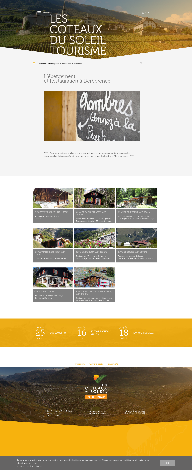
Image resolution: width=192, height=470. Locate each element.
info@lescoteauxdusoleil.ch (96, 413)
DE (146, 13)
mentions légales (96, 364)
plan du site (113, 364)
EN (148, 13)
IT (150, 13)
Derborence (43, 63)
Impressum (80, 364)
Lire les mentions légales (30, 466)
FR (143, 13)
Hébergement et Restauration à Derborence (65, 63)
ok (167, 463)
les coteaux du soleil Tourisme (77, 35)
